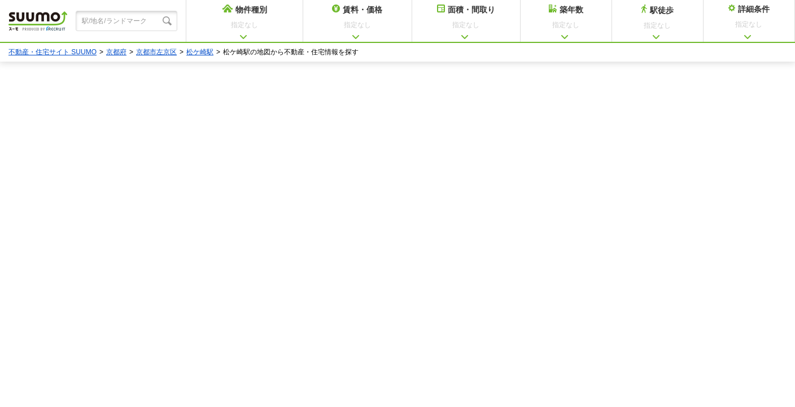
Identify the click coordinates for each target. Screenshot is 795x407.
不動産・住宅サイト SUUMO (52, 52)
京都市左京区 (156, 52)
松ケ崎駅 (199, 52)
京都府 (116, 52)
